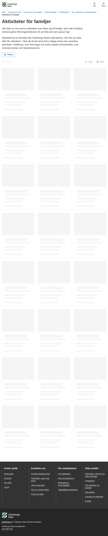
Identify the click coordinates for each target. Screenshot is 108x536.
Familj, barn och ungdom (33, 12)
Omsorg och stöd (14, 12)
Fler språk (7, 483)
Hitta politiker (90, 492)
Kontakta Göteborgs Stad (40, 474)
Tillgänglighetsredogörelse (68, 490)
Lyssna (6, 487)
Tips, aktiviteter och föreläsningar (84, 12)
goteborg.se (7, 522)
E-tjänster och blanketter (94, 497)
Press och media (37, 494)
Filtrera (8, 54)
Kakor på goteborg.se (66, 478)
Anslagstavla (90, 481)
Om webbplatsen (64, 474)
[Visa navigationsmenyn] (103, 4)
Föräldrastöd (64, 12)
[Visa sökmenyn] (94, 4)
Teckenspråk (9, 474)
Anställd (88, 501)
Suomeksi (7, 478)
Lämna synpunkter (38, 485)
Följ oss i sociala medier (40, 490)
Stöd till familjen (51, 12)
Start (3, 12)
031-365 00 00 (7, 529)
